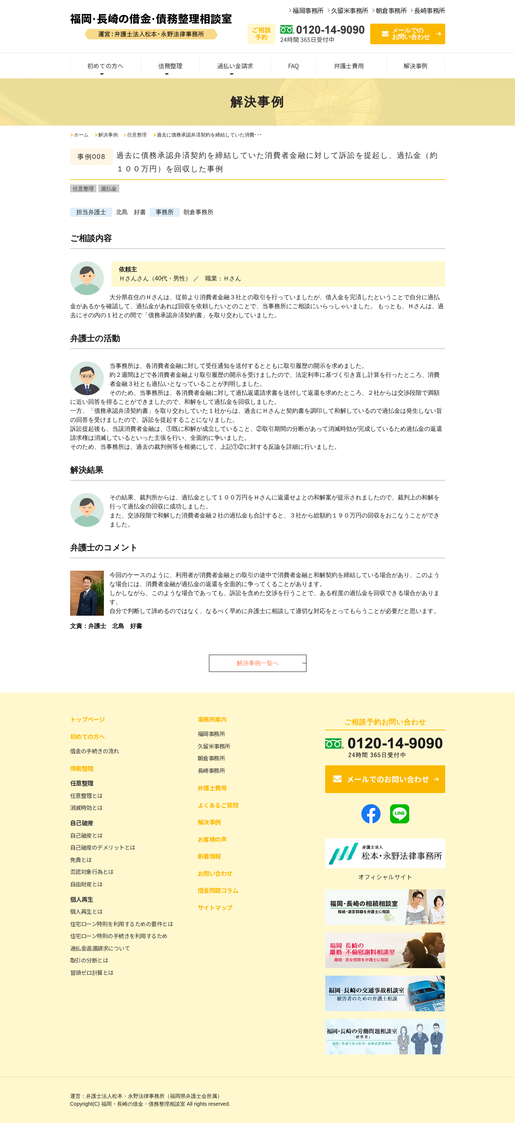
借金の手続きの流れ (94, 751)
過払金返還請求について (100, 948)
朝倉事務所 (211, 758)
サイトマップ (215, 907)
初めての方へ (87, 736)
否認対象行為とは (92, 872)
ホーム (81, 135)
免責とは (81, 860)
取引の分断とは (89, 960)
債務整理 (81, 768)
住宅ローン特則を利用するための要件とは (121, 924)
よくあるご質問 (218, 805)
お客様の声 (212, 839)
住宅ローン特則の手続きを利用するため (119, 936)
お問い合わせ (215, 873)
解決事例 (108, 135)
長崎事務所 (211, 770)
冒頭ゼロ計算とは (92, 972)
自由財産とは (86, 884)
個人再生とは (86, 911)
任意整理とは (86, 795)
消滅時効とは (86, 807)
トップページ (87, 719)
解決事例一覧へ (258, 663)
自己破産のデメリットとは (102, 847)
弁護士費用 (212, 787)
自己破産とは (86, 835)
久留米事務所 (214, 746)
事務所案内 (212, 719)
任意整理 (137, 135)
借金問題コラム (218, 890)
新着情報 (209, 856)
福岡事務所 (211, 734)
